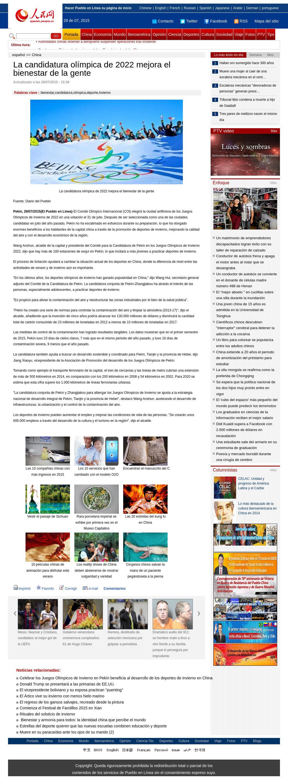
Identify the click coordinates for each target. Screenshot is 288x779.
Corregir (68, 589)
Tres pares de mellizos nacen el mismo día (248, 117)
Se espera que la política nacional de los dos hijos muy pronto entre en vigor (245, 388)
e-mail (90, 589)
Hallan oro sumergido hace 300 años (246, 63)
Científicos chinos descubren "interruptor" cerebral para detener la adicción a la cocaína (245, 328)
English (160, 8)
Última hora (20, 45)
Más (274, 131)
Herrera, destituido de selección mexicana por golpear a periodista (125, 638)
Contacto (162, 21)
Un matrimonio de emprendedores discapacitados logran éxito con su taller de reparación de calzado (243, 244)
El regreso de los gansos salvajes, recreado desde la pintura (72, 702)
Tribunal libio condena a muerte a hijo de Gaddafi (247, 103)
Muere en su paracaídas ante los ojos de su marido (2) (67, 732)
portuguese (270, 8)
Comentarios (114, 588)
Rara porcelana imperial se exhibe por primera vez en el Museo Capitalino (96, 522)
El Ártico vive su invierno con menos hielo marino (62, 696)
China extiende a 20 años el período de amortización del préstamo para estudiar (245, 358)
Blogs (257, 741)
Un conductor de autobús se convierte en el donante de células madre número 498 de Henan (246, 280)
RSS (241, 21)
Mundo (120, 34)
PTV (261, 34)
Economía (103, 34)
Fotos (250, 34)
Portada (71, 34)
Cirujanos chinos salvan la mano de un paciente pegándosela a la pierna (145, 570)
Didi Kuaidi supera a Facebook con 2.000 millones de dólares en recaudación (244, 430)
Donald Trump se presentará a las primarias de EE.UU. (67, 684)
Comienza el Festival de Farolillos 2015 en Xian (61, 708)
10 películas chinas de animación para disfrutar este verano (47, 570)
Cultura (207, 34)
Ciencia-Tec (145, 741)
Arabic (237, 8)
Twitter (189, 21)
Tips (270, 34)
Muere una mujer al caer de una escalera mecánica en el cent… (243, 74)
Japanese (222, 8)
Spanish (205, 8)
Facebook (215, 21)
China (87, 34)
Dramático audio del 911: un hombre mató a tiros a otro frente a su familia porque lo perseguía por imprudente (171, 644)
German (252, 8)
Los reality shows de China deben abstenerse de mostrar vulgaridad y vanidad (96, 570)
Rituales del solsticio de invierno (47, 714)
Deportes (191, 34)
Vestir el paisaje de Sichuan (47, 516)
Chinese (145, 8)
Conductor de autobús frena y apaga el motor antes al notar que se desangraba (245, 262)
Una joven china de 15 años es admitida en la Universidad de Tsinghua (241, 310)
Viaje (238, 34)
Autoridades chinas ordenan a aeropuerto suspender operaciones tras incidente (97, 45)
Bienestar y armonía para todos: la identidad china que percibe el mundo (83, 720)
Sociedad (224, 34)
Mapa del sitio (267, 21)
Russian (190, 8)
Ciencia (174, 34)
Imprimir (22, 589)
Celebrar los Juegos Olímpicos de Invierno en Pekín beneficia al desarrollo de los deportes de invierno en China (116, 678)
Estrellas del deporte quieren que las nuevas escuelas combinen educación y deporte (93, 726)
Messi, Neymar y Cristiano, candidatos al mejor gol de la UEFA (37, 638)
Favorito (45, 589)
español (18, 55)
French (175, 8)
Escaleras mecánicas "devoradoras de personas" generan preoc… (247, 89)
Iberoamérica (139, 34)
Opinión (159, 34)
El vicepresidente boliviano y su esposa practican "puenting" (71, 690)
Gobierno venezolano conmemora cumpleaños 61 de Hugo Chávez (81, 638)
